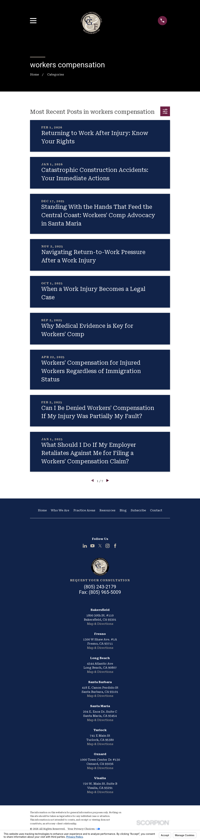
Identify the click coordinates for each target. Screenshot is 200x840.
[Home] (100, 566)
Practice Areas (84, 510)
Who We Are (60, 510)
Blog (123, 510)
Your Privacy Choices (83, 828)
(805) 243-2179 (100, 587)
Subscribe (138, 510)
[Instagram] (107, 546)
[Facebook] (115, 546)
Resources (107, 510)
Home (42, 510)
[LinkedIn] (85, 546)
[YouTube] (92, 546)
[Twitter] (100, 546)
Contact (156, 510)
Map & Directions (100, 623)
